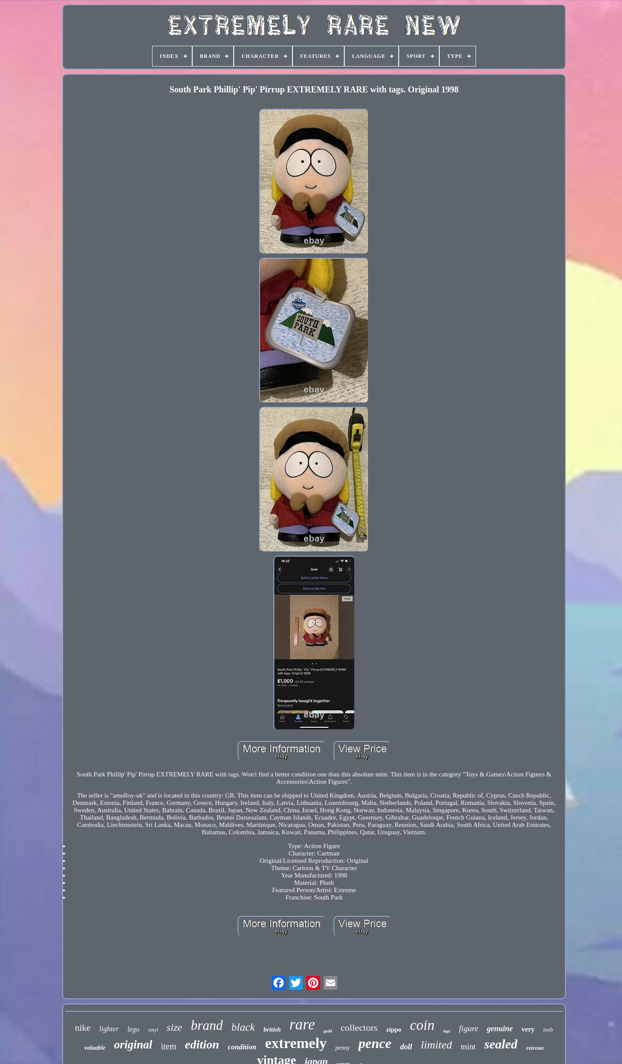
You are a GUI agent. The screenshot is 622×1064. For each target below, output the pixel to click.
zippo (393, 1029)
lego (133, 1029)
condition (242, 1047)
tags (447, 1031)
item (169, 1046)
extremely (296, 1043)
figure (469, 1028)
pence (375, 1043)
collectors (359, 1027)
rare (302, 1024)
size (174, 1027)
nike (82, 1028)
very (527, 1029)
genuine (500, 1028)
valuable (94, 1048)
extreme (535, 1048)
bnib (548, 1029)
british (272, 1029)
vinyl (153, 1030)
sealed (500, 1044)
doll (406, 1046)
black (243, 1027)
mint (468, 1046)
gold (328, 1030)
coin (422, 1025)
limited (436, 1045)
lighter (109, 1029)
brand (207, 1025)
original (133, 1044)
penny (342, 1048)
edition (202, 1044)
